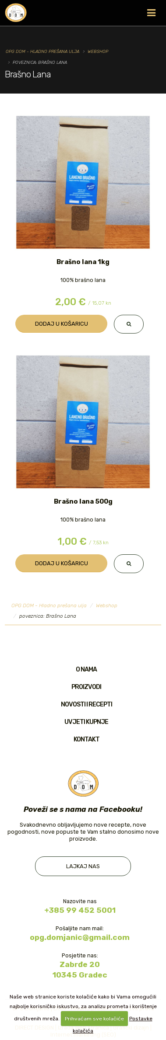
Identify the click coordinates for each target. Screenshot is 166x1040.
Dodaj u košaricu (61, 323)
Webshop (98, 51)
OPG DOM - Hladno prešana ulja (42, 51)
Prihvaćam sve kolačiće (94, 1019)
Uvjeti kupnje (86, 722)
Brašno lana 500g (83, 501)
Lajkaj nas (83, 866)
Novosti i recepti (86, 704)
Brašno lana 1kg (83, 262)
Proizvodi (86, 687)
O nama (86, 669)
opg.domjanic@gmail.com (80, 937)
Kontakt (86, 739)
